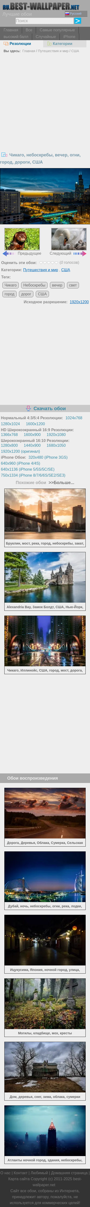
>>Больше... (60, 482)
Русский (73, 13)
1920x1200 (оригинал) (20, 451)
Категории (59, 44)
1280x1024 (10, 424)
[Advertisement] (45, 102)
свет (73, 285)
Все (29, 30)
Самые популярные (57, 30)
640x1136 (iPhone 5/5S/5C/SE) (27, 469)
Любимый (39, 1173)
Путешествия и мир (53, 51)
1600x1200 (35, 424)
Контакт (21, 1173)
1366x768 (9, 435)
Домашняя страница (69, 1173)
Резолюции (17, 44)
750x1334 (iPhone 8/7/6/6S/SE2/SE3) (33, 475)
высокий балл (16, 37)
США (75, 51)
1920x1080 (56, 435)
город (9, 294)
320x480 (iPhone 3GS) (48, 457)
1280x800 (9, 445)
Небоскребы (34, 285)
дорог (26, 294)
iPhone (69, 37)
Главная (11, 30)
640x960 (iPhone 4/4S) (20, 463)
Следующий (68, 241)
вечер (57, 285)
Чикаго (11, 285)
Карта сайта (19, 1179)
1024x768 (74, 418)
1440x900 (32, 445)
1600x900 (32, 435)
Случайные (46, 37)
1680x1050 (56, 445)
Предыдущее (21, 241)
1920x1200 (79, 302)
